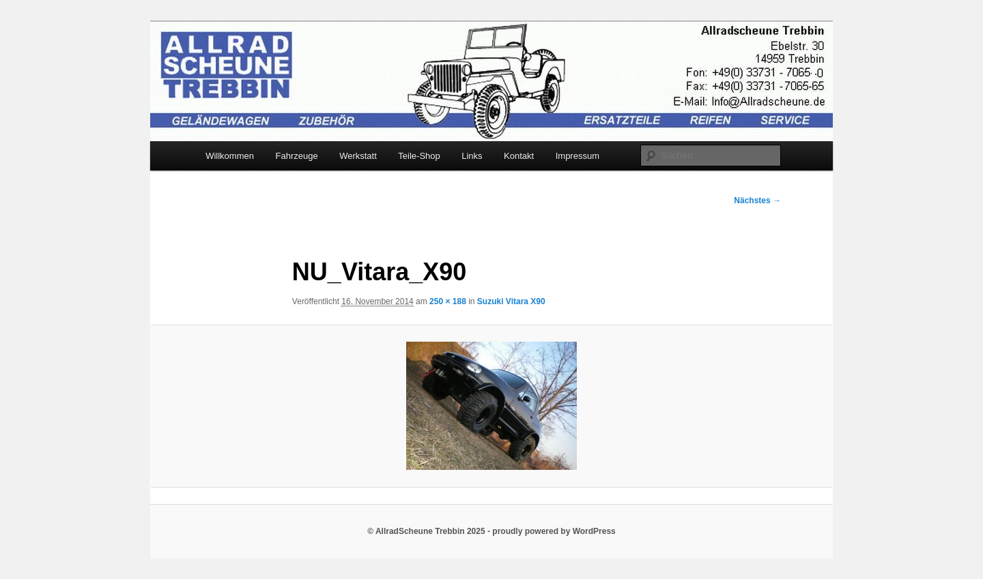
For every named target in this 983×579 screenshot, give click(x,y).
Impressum (577, 156)
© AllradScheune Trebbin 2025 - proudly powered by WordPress (491, 531)
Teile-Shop (419, 156)
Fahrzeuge (296, 156)
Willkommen (229, 156)
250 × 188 (447, 301)
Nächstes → (757, 200)
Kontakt (519, 156)
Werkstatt (358, 156)
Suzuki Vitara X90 (511, 301)
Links (471, 156)
